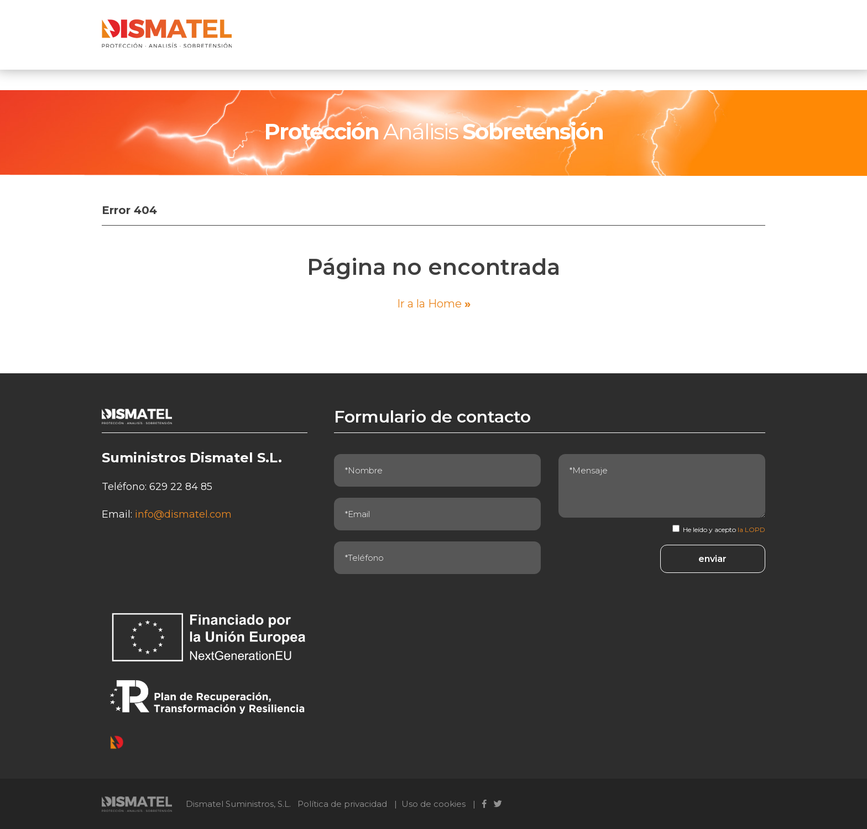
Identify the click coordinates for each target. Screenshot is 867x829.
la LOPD (751, 529)
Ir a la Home (434, 303)
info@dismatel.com (183, 514)
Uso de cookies (433, 804)
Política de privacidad (342, 804)
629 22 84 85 (180, 487)
